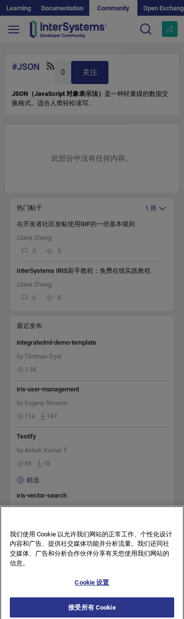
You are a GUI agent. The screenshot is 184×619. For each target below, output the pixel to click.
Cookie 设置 (92, 586)
